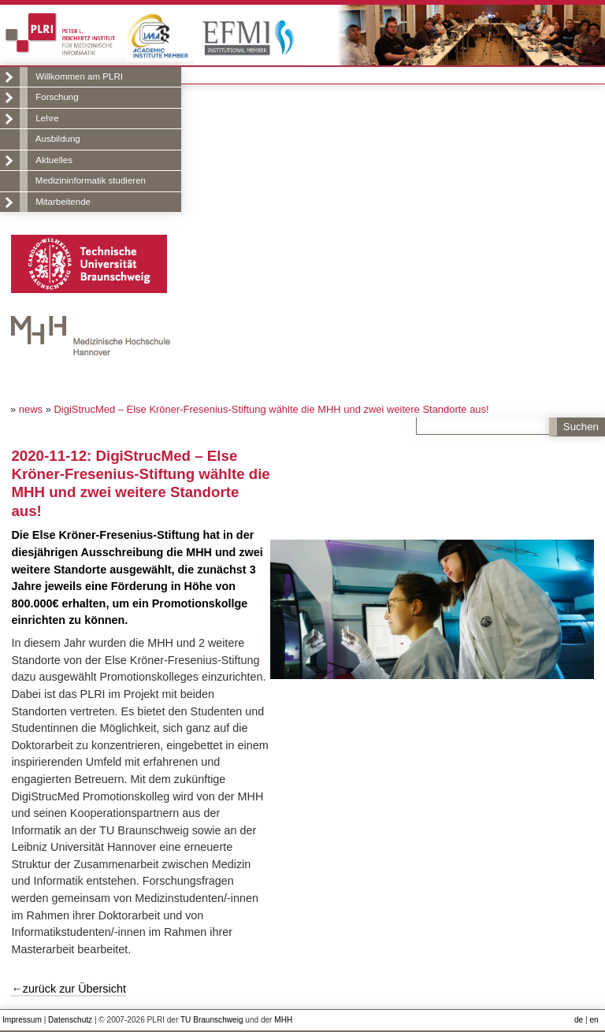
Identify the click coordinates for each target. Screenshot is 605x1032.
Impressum (22, 1019)
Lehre (46, 118)
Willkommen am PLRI (79, 76)
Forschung (56, 97)
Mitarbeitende (63, 201)
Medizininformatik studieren (90, 180)
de (578, 1019)
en (593, 1019)
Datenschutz (70, 1019)
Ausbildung (57, 138)
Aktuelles (53, 160)
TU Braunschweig (211, 1019)
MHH (283, 1019)
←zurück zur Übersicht (68, 988)
